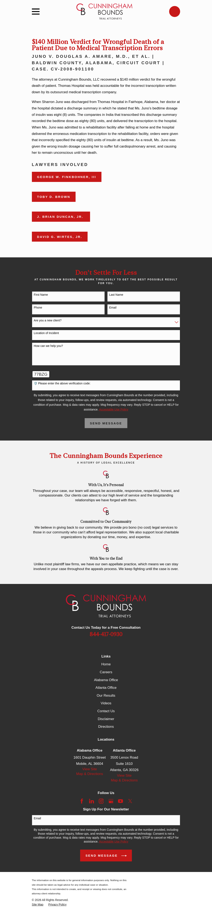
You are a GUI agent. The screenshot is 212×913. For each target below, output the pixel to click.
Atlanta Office (106, 688)
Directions (106, 727)
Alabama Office (106, 680)
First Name (41, 294)
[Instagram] (101, 801)
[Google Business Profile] (110, 801)
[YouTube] (120, 801)
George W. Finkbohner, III (66, 177)
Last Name (116, 294)
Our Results (106, 695)
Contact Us (106, 711)
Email (112, 307)
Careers (106, 672)
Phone (38, 307)
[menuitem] (37, 905)
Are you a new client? (47, 320)
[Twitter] (130, 801)
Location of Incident (46, 333)
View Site (89, 769)
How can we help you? (48, 346)
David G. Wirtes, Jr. (59, 237)
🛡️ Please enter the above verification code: (62, 383)
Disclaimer (106, 719)
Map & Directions (89, 774)
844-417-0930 (106, 634)
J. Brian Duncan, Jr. (61, 216)
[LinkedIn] (91, 801)
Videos (106, 703)
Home (106, 664)
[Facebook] (81, 801)
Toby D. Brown (53, 197)
